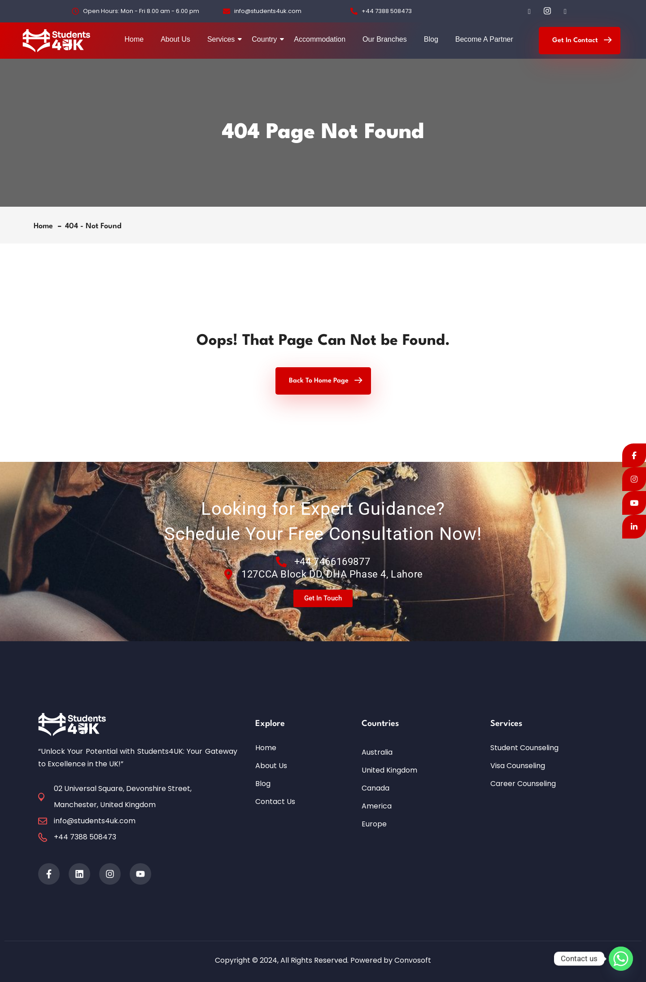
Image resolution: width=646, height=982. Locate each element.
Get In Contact (575, 40)
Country (266, 39)
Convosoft (412, 960)
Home (134, 39)
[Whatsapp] (621, 959)
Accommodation (319, 39)
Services (222, 39)
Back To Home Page (319, 381)
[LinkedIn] (565, 11)
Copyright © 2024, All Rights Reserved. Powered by (304, 960)
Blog (431, 39)
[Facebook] (529, 11)
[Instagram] (547, 11)
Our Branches (384, 39)
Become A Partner (484, 39)
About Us (175, 39)
